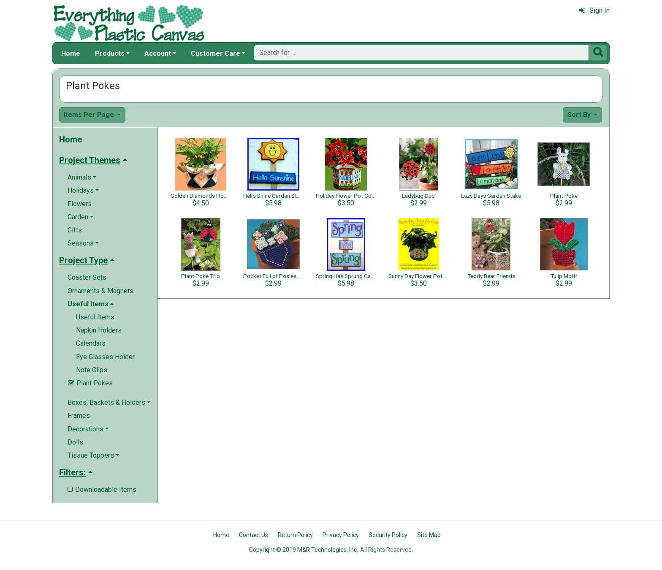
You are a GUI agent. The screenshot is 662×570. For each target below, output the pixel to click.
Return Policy (295, 535)
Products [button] (110, 53)
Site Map (429, 535)
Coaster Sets (87, 277)
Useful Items (95, 317)
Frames (79, 416)
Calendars (91, 343)
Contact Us (253, 535)
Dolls (75, 442)
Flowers (80, 204)
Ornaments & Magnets (100, 291)
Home (70, 53)
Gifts (75, 230)
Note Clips (91, 370)
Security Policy (388, 535)
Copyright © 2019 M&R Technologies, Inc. (303, 549)
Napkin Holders (99, 330)
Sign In (594, 10)
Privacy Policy (341, 535)
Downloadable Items (102, 489)
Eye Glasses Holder (105, 357)
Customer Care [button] (215, 53)
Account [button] (157, 53)
